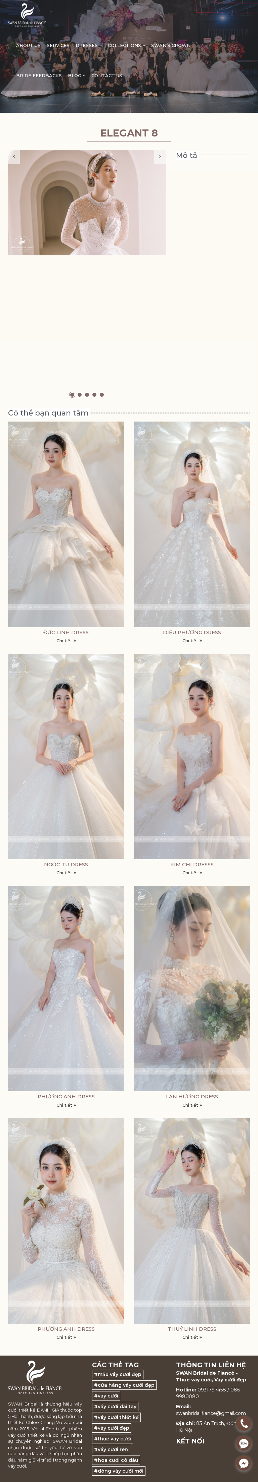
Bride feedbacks (39, 75)
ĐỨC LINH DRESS (66, 632)
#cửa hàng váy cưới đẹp (124, 1385)
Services (58, 45)
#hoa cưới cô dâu (116, 1460)
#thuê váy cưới (112, 1439)
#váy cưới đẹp (111, 1428)
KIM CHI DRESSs (192, 864)
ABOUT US (28, 45)
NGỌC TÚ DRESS (66, 864)
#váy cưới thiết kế (116, 1417)
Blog (76, 75)
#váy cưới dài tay (115, 1407)
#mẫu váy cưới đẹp (117, 1374)
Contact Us (106, 75)
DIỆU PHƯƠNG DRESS (192, 632)
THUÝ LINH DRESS (192, 1329)
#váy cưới (106, 1396)
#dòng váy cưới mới (118, 1471)
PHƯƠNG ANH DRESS (66, 1096)
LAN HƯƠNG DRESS (192, 1096)
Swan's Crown (170, 45)
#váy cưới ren (111, 1449)
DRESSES (89, 45)
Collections (126, 45)
